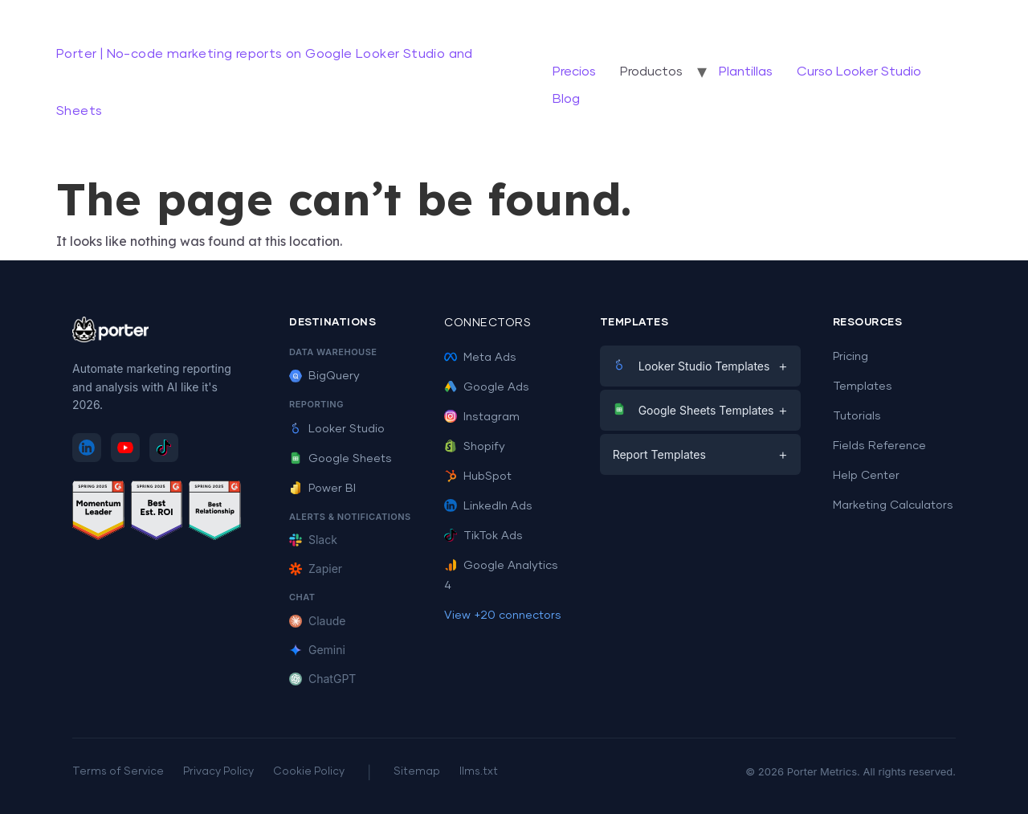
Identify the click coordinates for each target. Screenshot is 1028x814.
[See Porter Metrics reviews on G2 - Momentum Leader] (98, 513)
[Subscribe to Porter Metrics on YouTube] (125, 447)
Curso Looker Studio (859, 71)
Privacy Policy (218, 772)
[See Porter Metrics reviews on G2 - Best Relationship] (215, 513)
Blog (566, 98)
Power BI (322, 488)
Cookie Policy (309, 772)
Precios (574, 71)
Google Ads (486, 387)
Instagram (482, 417)
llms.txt (478, 772)
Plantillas (746, 71)
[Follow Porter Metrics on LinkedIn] (86, 447)
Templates (862, 386)
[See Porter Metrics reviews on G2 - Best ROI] (157, 513)
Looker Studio (337, 429)
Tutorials (857, 416)
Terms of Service (118, 772)
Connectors (487, 323)
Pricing (850, 356)
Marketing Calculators (893, 505)
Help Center (866, 475)
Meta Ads (480, 357)
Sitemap (417, 772)
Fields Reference (879, 446)
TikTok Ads (483, 536)
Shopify (474, 446)
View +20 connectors (502, 615)
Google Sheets (340, 458)
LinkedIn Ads (488, 506)
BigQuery (324, 376)
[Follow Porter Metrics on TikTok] (163, 447)
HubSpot (478, 476)
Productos (651, 71)
